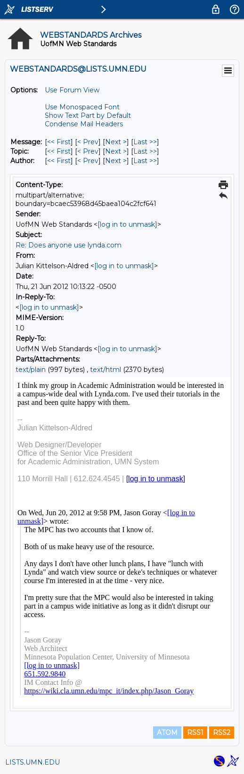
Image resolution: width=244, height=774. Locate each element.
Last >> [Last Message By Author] (145, 160)
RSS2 (221, 732)
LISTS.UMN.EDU (32, 762)
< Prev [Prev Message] (87, 142)
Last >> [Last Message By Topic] (145, 151)
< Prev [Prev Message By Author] (87, 160)
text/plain (31, 369)
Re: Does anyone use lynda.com (69, 245)
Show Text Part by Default (88, 115)
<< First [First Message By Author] (59, 160)
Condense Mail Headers (84, 124)
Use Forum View (72, 90)
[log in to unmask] (127, 224)
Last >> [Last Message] (145, 142)
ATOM (167, 732)
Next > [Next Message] (116, 142)
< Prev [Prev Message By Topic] (87, 151)
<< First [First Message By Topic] (59, 151)
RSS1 (195, 732)
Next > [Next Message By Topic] (116, 151)
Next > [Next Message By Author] (116, 160)
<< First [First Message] (59, 142)
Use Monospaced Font (82, 107)
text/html (105, 369)
